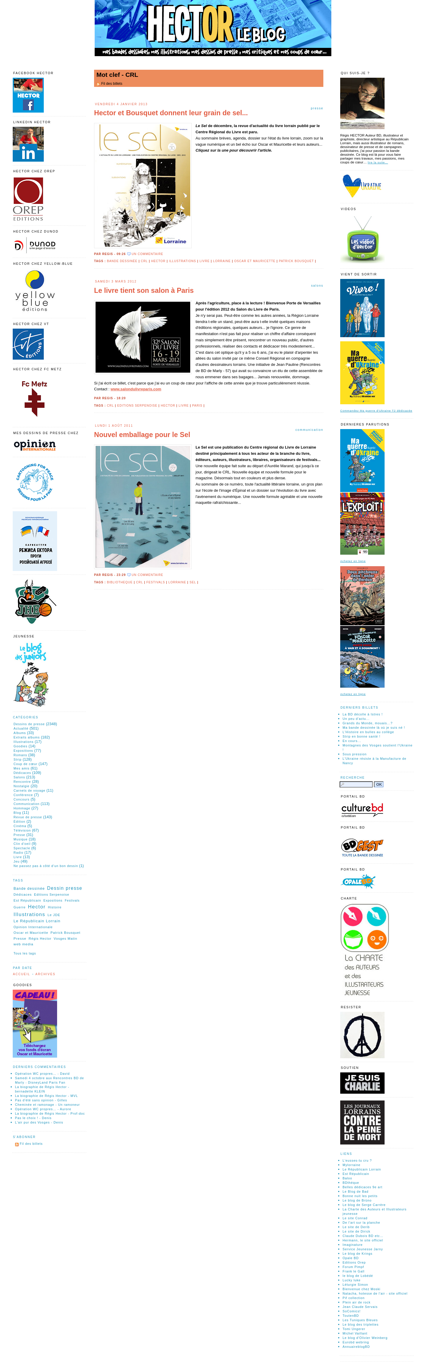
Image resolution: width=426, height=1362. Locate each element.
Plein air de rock (357, 1302)
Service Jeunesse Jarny (363, 1249)
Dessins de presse (29, 724)
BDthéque (351, 1182)
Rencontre (22, 781)
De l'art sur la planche (361, 1222)
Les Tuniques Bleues (360, 1320)
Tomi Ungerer (354, 1329)
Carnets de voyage (30, 790)
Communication (309, 429)
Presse (317, 108)
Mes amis (22, 768)
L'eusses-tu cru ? (357, 1160)
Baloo (347, 1178)
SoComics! (352, 1311)
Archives (45, 974)
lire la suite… (378, 162)
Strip (18, 759)
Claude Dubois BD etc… (363, 1236)
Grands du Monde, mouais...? (368, 723)
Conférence (23, 795)
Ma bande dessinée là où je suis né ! (374, 727)
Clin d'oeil (22, 843)
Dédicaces (22, 773)
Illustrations (182, 261)
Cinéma (20, 826)
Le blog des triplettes (361, 1324)
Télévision (22, 830)
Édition (19, 821)
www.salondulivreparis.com (136, 389)
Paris (197, 405)
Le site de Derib (356, 1227)
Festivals (155, 582)
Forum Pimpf (353, 1267)
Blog (17, 812)
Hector (158, 261)
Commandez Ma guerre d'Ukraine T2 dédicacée (376, 410)
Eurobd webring (356, 1342)
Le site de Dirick (356, 1231)
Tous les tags (25, 953)
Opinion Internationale (33, 927)
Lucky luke (352, 1280)
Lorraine (222, 261)
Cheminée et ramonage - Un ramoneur (47, 1104)
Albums (20, 733)
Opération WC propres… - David (42, 1073)
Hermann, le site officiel (363, 1240)
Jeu (17, 861)
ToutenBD (351, 1315)
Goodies (21, 746)
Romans (20, 755)
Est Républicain (27, 900)
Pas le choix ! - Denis (33, 1118)
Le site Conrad (355, 1218)
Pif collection (354, 1298)
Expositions (23, 750)
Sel (193, 582)
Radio (18, 852)
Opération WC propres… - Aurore (43, 1109)
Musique (21, 839)
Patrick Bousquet (296, 261)
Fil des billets (111, 84)
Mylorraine (351, 1165)
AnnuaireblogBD (356, 1346)
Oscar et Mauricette (254, 261)
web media (23, 944)
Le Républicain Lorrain (37, 921)
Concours (22, 799)
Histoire (55, 907)
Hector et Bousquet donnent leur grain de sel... (171, 113)
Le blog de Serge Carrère (364, 1205)
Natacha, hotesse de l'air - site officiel (375, 1293)
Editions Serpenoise (137, 405)
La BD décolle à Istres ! (363, 714)
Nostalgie (22, 786)
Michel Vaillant (355, 1333)
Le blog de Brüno (357, 1200)
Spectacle (22, 848)
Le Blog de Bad (356, 1191)
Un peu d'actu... (356, 718)
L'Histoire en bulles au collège (368, 732)
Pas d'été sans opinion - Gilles (41, 1100)
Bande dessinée (122, 261)
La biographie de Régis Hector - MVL (46, 1096)
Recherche (353, 777)
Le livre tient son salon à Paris (144, 290)
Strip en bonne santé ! (361, 736)
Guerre (20, 907)
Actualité (21, 728)
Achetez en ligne (353, 561)
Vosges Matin (66, 938)
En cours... (352, 741)
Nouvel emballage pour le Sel (142, 435)
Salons (317, 285)
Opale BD (351, 1258)
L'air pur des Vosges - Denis (39, 1122)
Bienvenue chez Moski (361, 1289)
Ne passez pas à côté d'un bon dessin (46, 866)
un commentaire (147, 254)
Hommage (22, 808)
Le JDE (54, 915)
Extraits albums (27, 737)
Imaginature (353, 1244)
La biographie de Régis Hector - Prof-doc (50, 1113)
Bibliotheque (120, 582)
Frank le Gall (353, 1271)
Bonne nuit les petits (360, 1196)
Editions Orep (354, 1262)
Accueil (21, 974)
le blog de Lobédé (358, 1275)
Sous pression (355, 754)
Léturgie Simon (355, 1284)
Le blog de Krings (357, 1253)
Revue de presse (28, 817)
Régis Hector (40, 938)
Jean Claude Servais (360, 1307)
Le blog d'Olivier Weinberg (365, 1338)
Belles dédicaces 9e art (363, 1187)
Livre (204, 261)
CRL (144, 261)
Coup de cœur (26, 764)
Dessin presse (64, 888)
